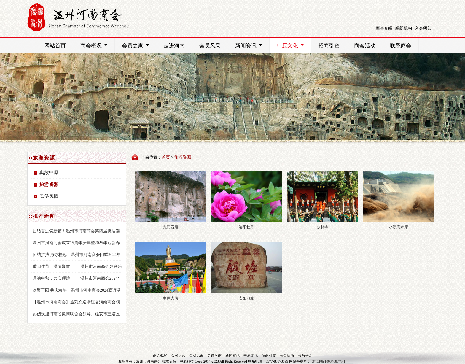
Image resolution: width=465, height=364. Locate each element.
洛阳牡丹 (246, 227)
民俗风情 (48, 196)
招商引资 (329, 46)
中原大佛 (170, 298)
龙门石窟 (170, 227)
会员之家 (139, 45)
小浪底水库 (398, 227)
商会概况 (97, 45)
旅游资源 (48, 184)
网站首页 (55, 46)
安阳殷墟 (246, 298)
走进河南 (174, 46)
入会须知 (423, 28)
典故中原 (48, 172)
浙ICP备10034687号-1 (328, 361)
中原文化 (294, 45)
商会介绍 (384, 28)
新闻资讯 (252, 45)
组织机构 (403, 28)
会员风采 (210, 46)
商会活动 (364, 46)
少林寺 (322, 227)
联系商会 (400, 46)
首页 (166, 157)
